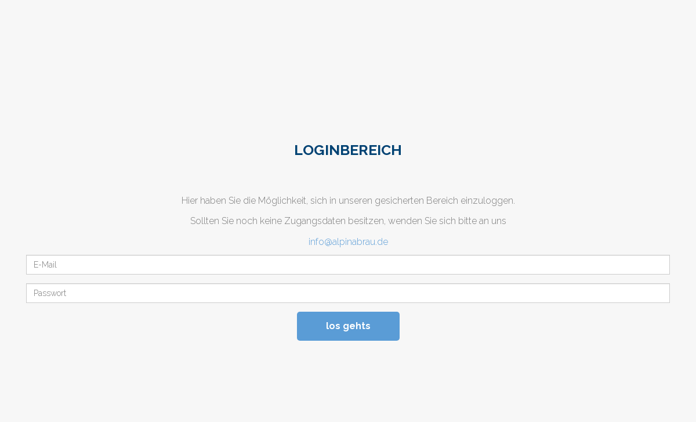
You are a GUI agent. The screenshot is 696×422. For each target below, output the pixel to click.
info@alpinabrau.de (348, 241)
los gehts (348, 325)
